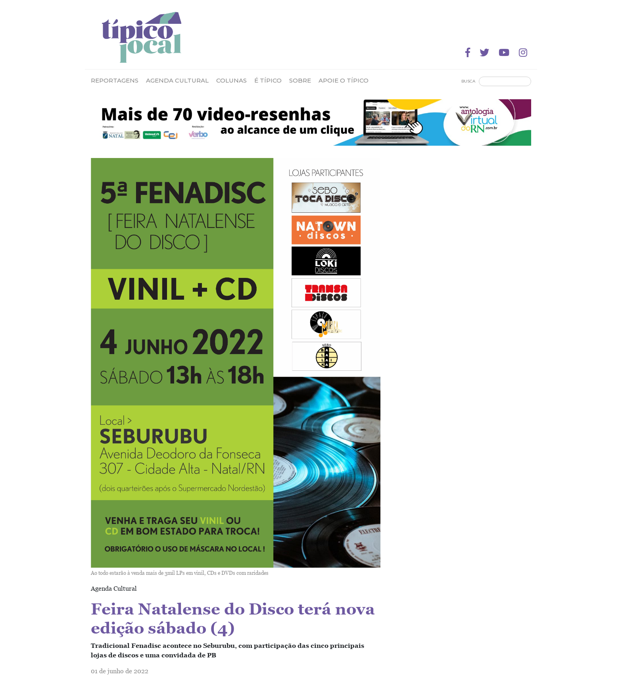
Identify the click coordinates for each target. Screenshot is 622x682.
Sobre (300, 80)
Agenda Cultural (177, 80)
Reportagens (114, 80)
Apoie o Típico (344, 80)
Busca (468, 81)
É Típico (268, 80)
